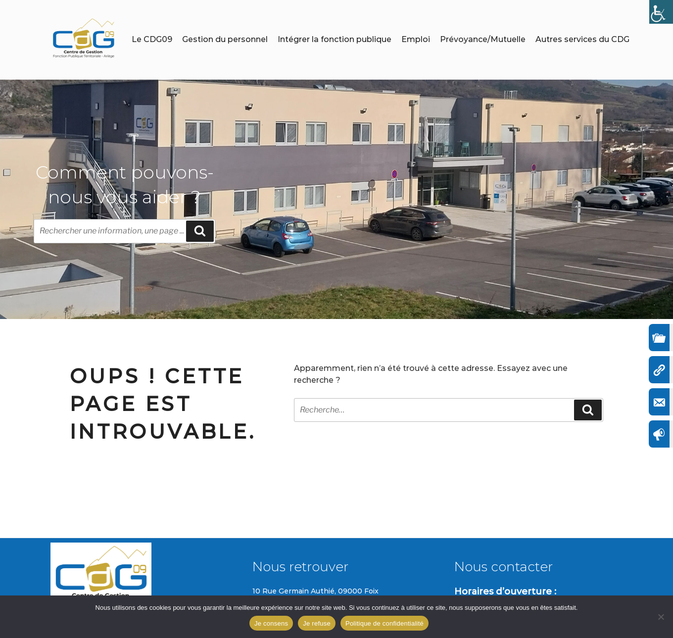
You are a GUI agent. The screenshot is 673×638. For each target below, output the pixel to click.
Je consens (271, 623)
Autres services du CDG (582, 39)
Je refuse (317, 623)
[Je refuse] (661, 617)
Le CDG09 (152, 39)
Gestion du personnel (225, 39)
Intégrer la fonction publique (334, 39)
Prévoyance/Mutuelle (483, 39)
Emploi (415, 39)
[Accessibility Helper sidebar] (661, 12)
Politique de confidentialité (384, 623)
